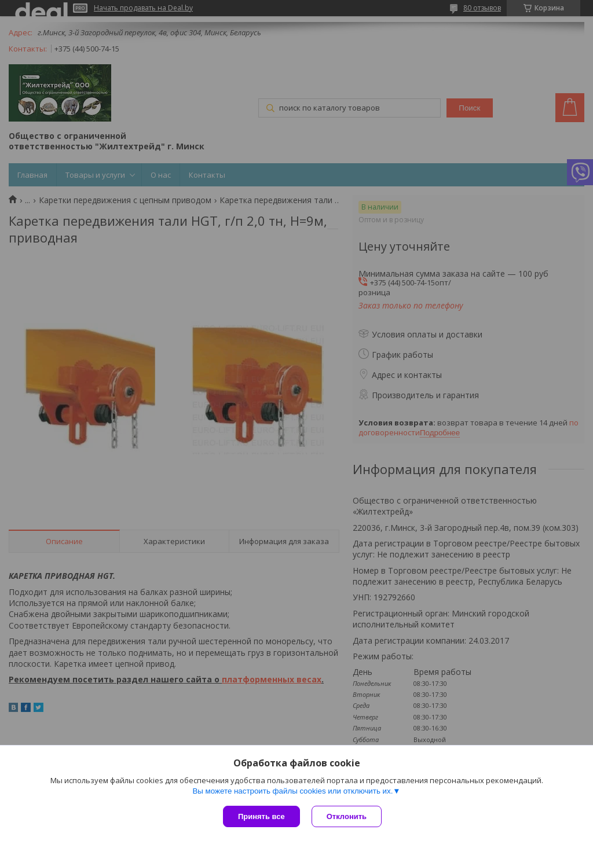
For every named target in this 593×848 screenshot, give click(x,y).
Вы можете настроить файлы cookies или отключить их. (292, 791)
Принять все (261, 816)
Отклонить (347, 816)
